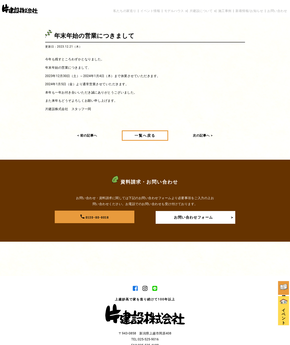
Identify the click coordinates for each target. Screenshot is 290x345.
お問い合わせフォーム (202, 217)
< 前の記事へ (87, 135)
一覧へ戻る (145, 135)
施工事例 (221, 6)
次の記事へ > (203, 135)
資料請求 (284, 263)
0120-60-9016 (94, 217)
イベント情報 (138, 6)
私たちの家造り (110, 6)
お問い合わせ (277, 6)
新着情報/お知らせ (247, 6)
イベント (284, 291)
